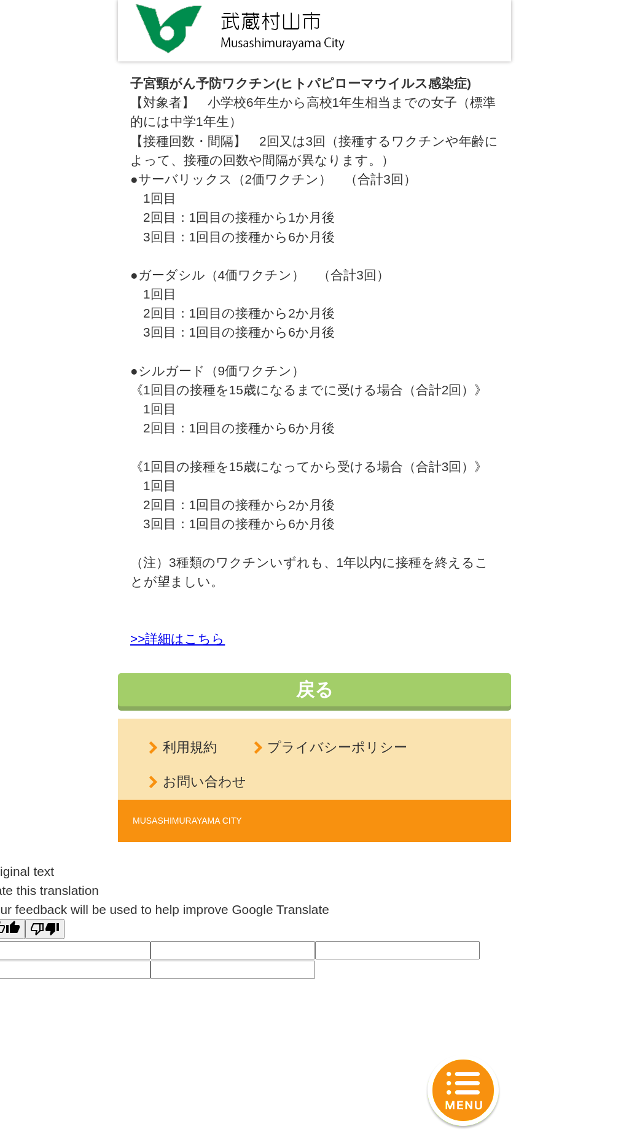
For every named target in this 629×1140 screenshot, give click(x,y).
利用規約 (190, 747)
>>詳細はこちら (177, 638)
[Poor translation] (44, 929)
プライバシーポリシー (337, 747)
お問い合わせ (204, 781)
